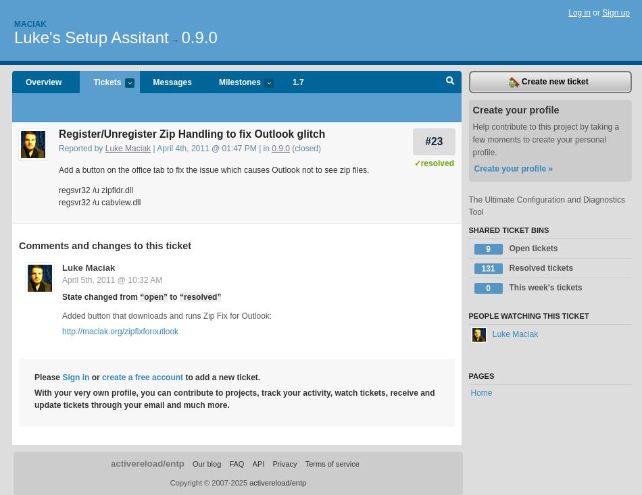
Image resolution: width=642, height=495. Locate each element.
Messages (172, 82)
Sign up (616, 13)
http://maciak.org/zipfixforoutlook (120, 331)
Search (450, 82)
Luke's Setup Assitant (91, 37)
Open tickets (516, 249)
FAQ (236, 464)
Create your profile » (513, 169)
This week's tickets (528, 288)
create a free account (142, 377)
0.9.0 (199, 37)
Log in (579, 13)
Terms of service (332, 464)
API (259, 464)
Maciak (30, 24)
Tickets (107, 83)
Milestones (239, 83)
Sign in (75, 377)
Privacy (284, 464)
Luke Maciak (128, 148)
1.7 (298, 82)
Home (482, 393)
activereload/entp (147, 464)
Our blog (207, 464)
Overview (43, 82)
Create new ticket (549, 82)
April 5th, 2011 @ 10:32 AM (112, 280)
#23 (434, 141)
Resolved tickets (524, 268)
